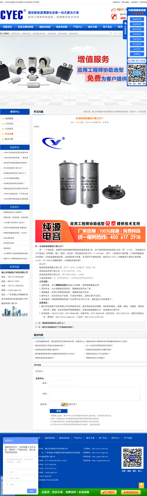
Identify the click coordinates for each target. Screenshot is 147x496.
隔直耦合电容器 (39, 34)
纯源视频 (9, 118)
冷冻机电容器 (45, 246)
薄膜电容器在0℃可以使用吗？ (98, 354)
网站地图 (125, 2)
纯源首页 (7, 27)
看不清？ (67, 406)
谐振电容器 (74, 34)
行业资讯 (9, 129)
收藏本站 (116, 2)
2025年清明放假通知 (11, 178)
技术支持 (137, 49)
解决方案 (92, 27)
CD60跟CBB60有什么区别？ (14, 223)
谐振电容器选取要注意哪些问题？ (99, 350)
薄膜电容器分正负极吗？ (13, 212)
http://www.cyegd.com (65, 317)
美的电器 (7, 248)
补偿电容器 (137, 34)
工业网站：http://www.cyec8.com (95, 451)
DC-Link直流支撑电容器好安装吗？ (99, 345)
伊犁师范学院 (9, 243)
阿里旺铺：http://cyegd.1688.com (95, 459)
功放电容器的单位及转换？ (14, 183)
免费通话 (137, 54)
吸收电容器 (61, 27)
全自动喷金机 (9, 238)
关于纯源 (128, 440)
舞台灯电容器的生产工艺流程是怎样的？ (58, 327)
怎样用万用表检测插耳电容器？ (16, 163)
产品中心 (77, 27)
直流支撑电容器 (25, 27)
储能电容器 (27, 34)
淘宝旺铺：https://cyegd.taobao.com (96, 463)
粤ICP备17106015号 (43, 478)
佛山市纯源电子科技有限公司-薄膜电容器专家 (110, 112)
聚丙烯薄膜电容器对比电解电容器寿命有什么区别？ (55, 354)
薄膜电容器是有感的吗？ (45, 358)
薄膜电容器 (16, 34)
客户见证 (107, 27)
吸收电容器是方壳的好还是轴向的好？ (50, 345)
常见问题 (142, 112)
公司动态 (9, 124)
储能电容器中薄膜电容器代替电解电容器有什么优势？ (107, 341)
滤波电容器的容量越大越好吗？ (47, 350)
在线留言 (134, 2)
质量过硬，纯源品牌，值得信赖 (16, 217)
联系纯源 (143, 2)
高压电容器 (137, 44)
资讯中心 (122, 27)
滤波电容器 (44, 27)
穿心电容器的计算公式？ (13, 168)
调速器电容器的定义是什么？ (53, 323)
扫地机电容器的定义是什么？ (15, 173)
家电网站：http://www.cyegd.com (95, 455)
